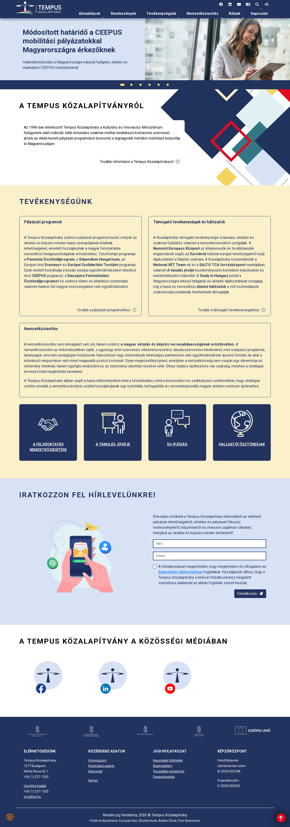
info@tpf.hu (32, 797)
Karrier (93, 780)
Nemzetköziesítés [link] (202, 13)
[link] (266, 4)
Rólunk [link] (234, 13)
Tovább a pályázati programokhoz (107, 310)
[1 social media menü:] (220, 4)
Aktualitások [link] (89, 13)
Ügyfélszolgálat (35, 786)
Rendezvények (123, 13)
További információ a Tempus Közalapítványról (140, 161)
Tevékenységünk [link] (161, 13)
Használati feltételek (168, 760)
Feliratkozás (250, 593)
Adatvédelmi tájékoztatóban (180, 572)
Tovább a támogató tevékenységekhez (232, 310)
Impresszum (97, 760)
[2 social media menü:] (229, 4)
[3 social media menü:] (239, 4)
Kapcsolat (259, 13)
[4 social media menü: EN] (248, 4)
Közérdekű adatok (101, 766)
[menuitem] (89, 13)
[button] (257, 4)
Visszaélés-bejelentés (168, 771)
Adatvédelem (162, 766)
